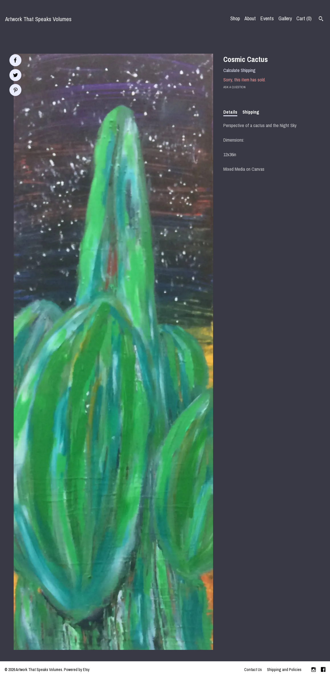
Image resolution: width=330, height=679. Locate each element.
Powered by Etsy (77, 669)
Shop (235, 18)
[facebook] (323, 670)
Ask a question (234, 87)
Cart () (303, 18)
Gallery (285, 18)
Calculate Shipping (239, 70)
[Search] (321, 19)
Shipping (250, 112)
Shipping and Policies (284, 669)
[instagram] (313, 670)
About (250, 18)
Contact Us (253, 669)
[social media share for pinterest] (15, 90)
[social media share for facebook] (15, 60)
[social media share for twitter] (15, 75)
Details (230, 112)
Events (267, 18)
